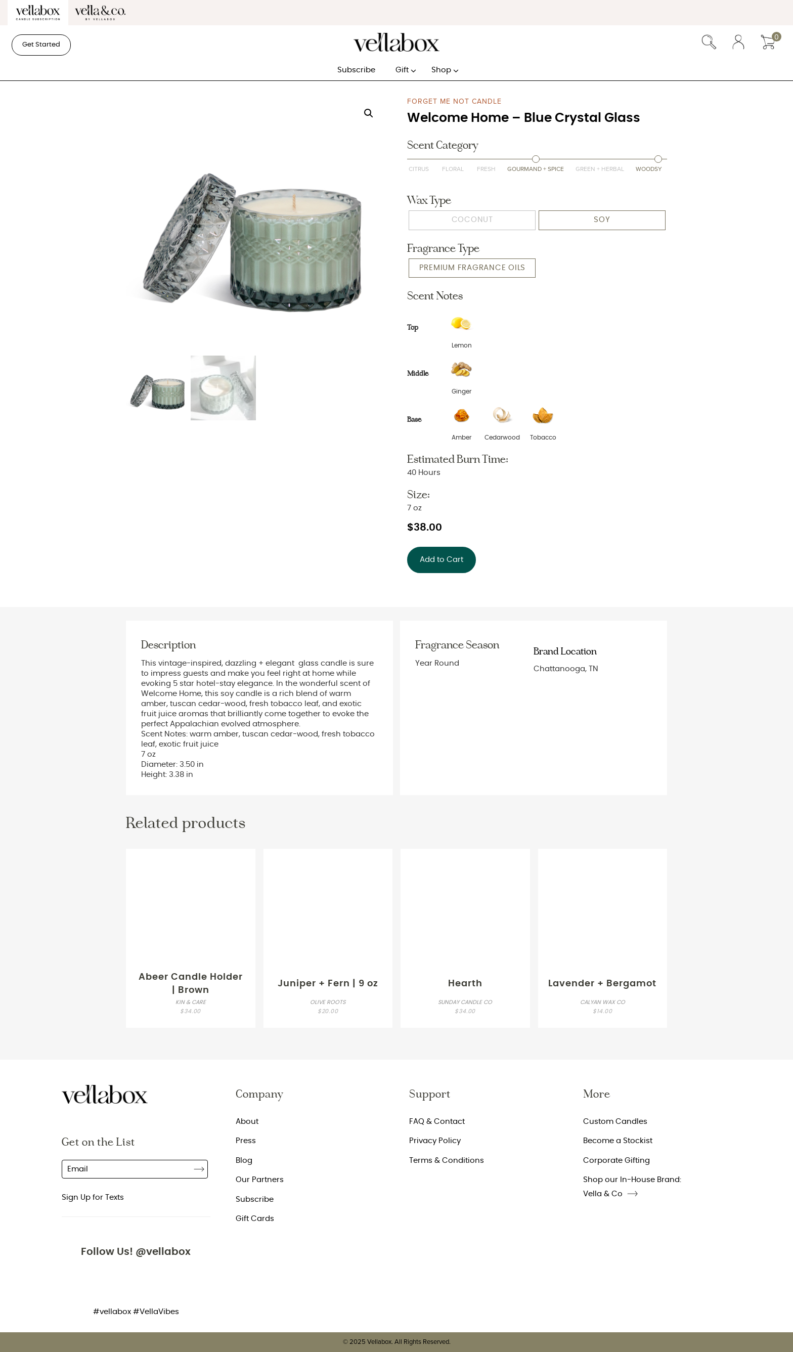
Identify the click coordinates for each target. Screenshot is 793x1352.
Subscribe (199, 1169)
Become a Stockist (617, 1141)
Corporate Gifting (616, 1160)
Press (246, 1141)
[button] (369, 113)
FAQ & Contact (437, 1121)
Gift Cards (255, 1219)
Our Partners (260, 1180)
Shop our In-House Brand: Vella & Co (632, 1187)
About (247, 1121)
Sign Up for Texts (93, 1197)
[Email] (135, 1169)
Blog (244, 1160)
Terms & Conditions (446, 1160)
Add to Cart (441, 559)
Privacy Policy (435, 1141)
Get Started (41, 44)
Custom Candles (615, 1121)
